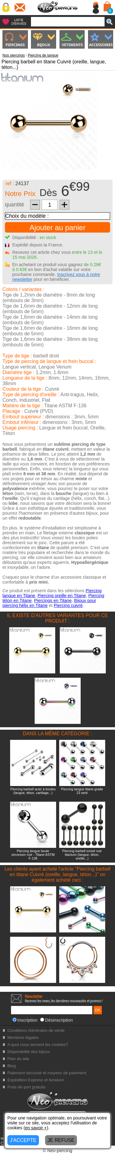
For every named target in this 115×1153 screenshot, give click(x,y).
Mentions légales (23, 1037)
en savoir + (36, 1127)
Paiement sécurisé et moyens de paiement (46, 1073)
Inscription (25, 1020)
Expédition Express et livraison (35, 1080)
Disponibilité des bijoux (28, 1051)
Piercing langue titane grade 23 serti (82, 791)
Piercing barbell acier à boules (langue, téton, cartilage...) (33, 791)
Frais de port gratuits (26, 1087)
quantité (14, 204)
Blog (11, 1065)
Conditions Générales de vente (36, 1030)
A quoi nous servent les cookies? (37, 1044)
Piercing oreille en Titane (61, 595)
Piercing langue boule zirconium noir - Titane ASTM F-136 (33, 854)
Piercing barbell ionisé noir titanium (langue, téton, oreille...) (82, 854)
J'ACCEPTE (23, 1140)
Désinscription (56, 1020)
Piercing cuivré (68, 605)
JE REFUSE (61, 1140)
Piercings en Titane (52, 600)
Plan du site (18, 1058)
